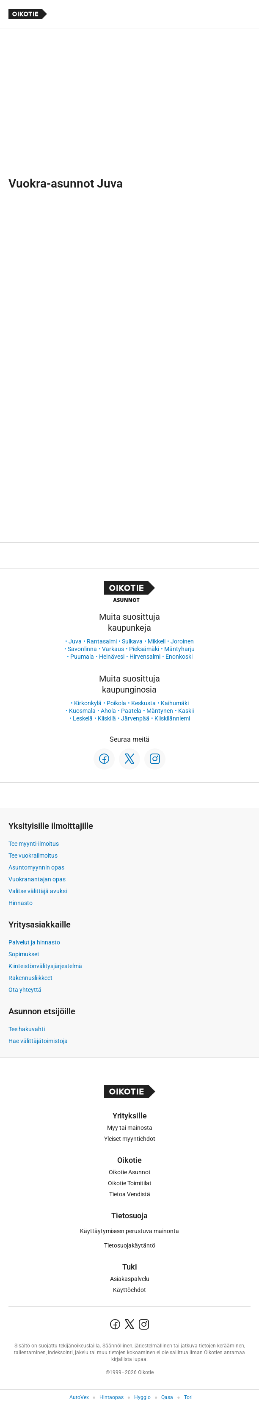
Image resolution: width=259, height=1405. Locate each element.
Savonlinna (82, 649)
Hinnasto (20, 903)
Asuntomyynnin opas (36, 867)
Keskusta (143, 703)
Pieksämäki (144, 649)
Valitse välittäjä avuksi (37, 891)
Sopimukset (23, 954)
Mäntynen (159, 710)
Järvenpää (135, 718)
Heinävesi (111, 656)
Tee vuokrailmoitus (33, 855)
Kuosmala (82, 710)
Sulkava (132, 641)
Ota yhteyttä (24, 989)
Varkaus (113, 649)
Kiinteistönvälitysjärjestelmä (45, 966)
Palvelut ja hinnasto (34, 942)
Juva (75, 641)
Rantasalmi (102, 641)
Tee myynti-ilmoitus (33, 843)
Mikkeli (156, 641)
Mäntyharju (179, 649)
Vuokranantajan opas (37, 879)
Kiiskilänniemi (172, 718)
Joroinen (182, 641)
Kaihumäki (175, 703)
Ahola (108, 710)
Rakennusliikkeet (30, 977)
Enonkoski (179, 656)
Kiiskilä (107, 718)
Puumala (82, 656)
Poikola (116, 703)
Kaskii (186, 710)
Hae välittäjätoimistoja (38, 1041)
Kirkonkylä (88, 703)
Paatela (131, 710)
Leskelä (83, 718)
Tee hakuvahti (26, 1029)
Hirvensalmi (145, 656)
